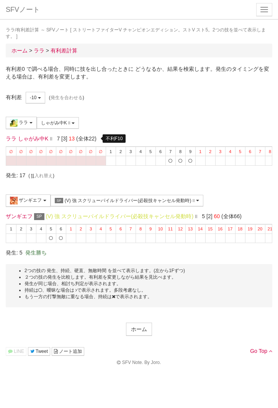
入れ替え (41, 175)
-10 (35, 97)
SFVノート (23, 9)
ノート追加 (68, 351)
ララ (21, 123)
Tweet (39, 351)
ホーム (139, 329)
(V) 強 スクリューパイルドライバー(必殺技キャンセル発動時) (127, 201)
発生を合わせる (67, 97)
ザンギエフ (28, 200)
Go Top (261, 351)
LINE (16, 351)
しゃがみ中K (58, 123)
